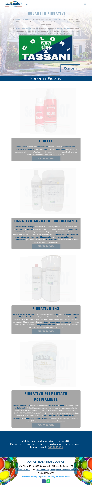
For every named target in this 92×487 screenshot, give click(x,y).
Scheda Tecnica (46, 158)
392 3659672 (43, 469)
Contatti (74, 68)
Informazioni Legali (30, 476)
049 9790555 (23, 469)
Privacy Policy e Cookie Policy (56, 476)
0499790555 (55, 447)
